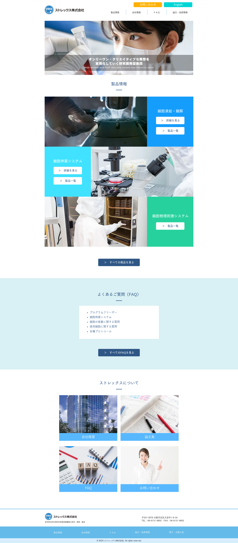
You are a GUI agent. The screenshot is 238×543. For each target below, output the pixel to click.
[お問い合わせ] (148, 4)
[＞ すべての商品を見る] (119, 262)
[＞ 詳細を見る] (170, 120)
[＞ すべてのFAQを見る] (119, 352)
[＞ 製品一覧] (170, 130)
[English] (178, 4)
